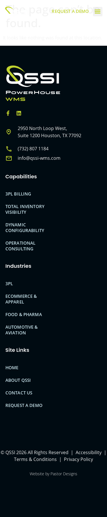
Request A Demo (24, 405)
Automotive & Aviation (21, 330)
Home (12, 367)
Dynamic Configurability (24, 227)
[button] (97, 11)
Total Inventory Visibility (25, 209)
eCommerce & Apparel (21, 299)
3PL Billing (18, 194)
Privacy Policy (78, 459)
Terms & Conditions (35, 459)
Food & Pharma (23, 314)
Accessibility (89, 452)
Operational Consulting (20, 245)
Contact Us (19, 393)
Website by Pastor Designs (53, 473)
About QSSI (18, 380)
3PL (9, 283)
